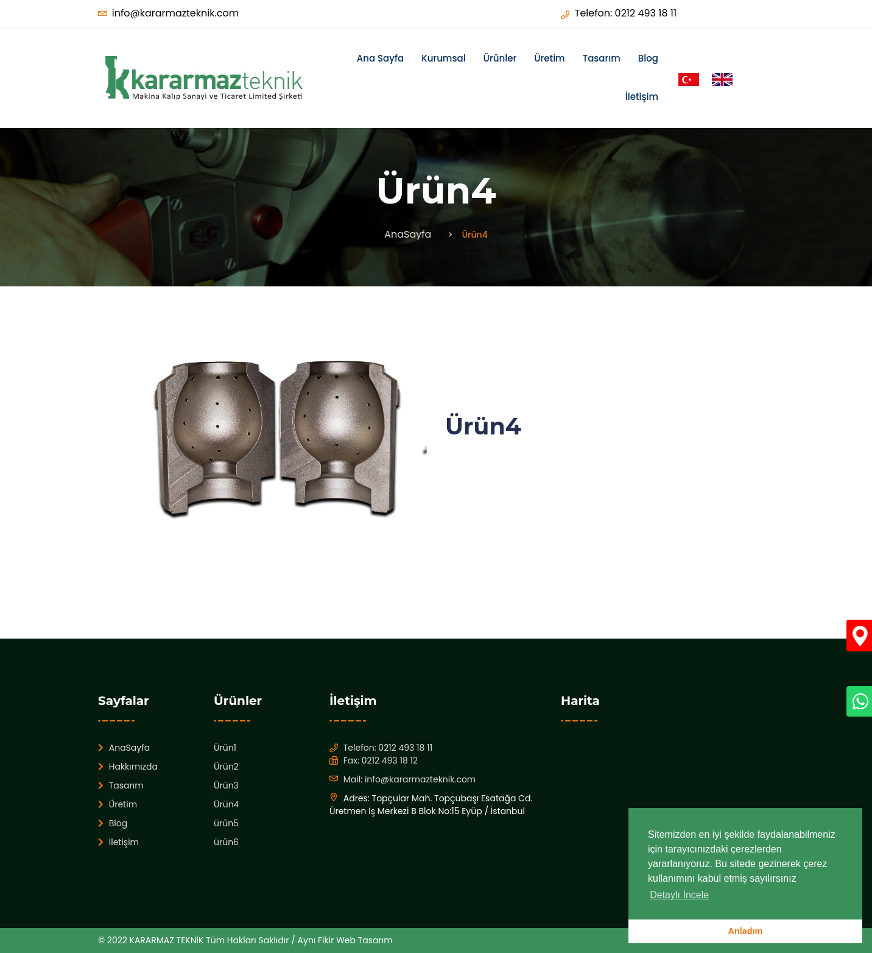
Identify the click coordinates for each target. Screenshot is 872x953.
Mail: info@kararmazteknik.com (409, 779)
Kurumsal (443, 58)
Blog (648, 58)
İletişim (641, 96)
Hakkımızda (128, 766)
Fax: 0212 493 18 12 (380, 760)
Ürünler (500, 58)
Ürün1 (225, 748)
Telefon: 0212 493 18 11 (626, 13)
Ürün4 (226, 804)
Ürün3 (226, 785)
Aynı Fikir (317, 940)
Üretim (549, 58)
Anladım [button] (745, 931)
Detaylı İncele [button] (679, 895)
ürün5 (226, 823)
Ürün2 (226, 766)
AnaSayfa (407, 234)
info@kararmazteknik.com (175, 13)
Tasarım (602, 58)
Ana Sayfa (380, 58)
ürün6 (226, 842)
